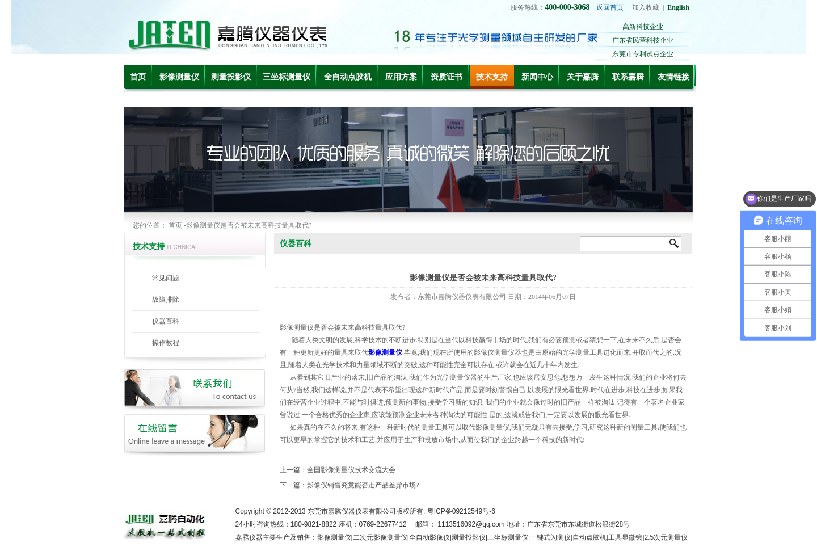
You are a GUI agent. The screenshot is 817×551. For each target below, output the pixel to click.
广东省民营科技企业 (642, 40)
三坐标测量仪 (286, 77)
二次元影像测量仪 (380, 537)
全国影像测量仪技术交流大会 (351, 470)
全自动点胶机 (348, 77)
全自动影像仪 (429, 537)
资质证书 (446, 77)
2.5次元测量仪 (666, 537)
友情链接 (673, 77)
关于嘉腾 (583, 77)
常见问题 (165, 278)
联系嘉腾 (628, 77)
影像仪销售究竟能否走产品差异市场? (363, 485)
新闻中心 (537, 77)
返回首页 (610, 7)
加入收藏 (645, 7)
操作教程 (165, 343)
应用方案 (401, 77)
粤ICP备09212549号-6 (461, 511)
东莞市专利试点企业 (642, 54)
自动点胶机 (589, 537)
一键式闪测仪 (550, 537)
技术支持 (492, 77)
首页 (138, 77)
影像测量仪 (179, 77)
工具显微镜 (625, 537)
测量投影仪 (231, 77)
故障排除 (165, 300)
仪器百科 (165, 321)
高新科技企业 (642, 27)
